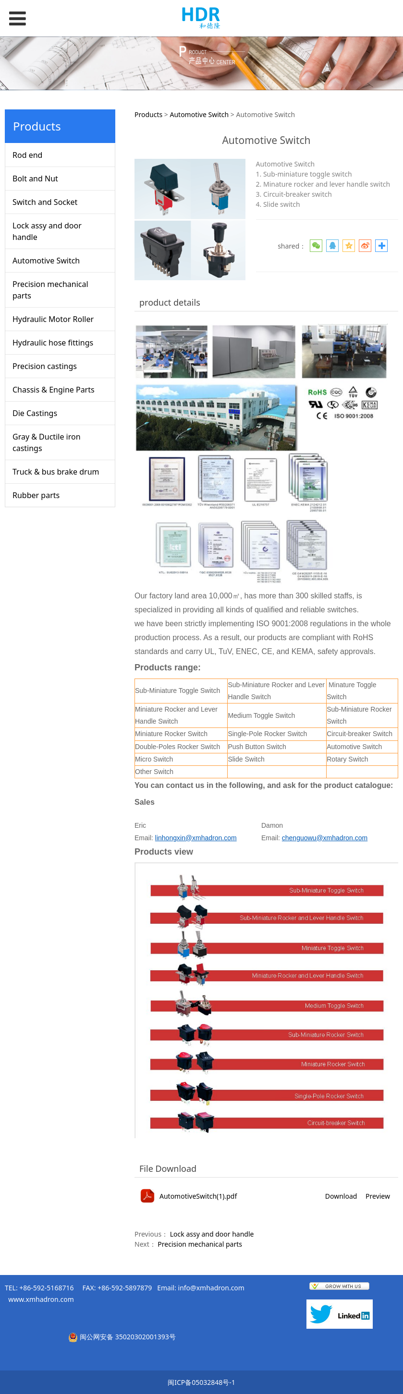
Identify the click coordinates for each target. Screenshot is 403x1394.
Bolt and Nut (35, 178)
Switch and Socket (44, 202)
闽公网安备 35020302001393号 (128, 1336)
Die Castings (34, 413)
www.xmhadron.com (40, 1299)
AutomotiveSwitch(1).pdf (198, 1196)
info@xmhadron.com (211, 1287)
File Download (167, 1168)
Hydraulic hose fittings (52, 342)
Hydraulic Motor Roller (53, 319)
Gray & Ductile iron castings (46, 442)
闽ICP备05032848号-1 (201, 1382)
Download (341, 1196)
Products (148, 114)
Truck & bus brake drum (55, 471)
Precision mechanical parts (50, 290)
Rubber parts (36, 495)
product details (169, 302)
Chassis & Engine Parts (53, 389)
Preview (378, 1196)
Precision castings (44, 366)
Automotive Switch (46, 260)
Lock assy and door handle (47, 231)
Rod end (27, 155)
